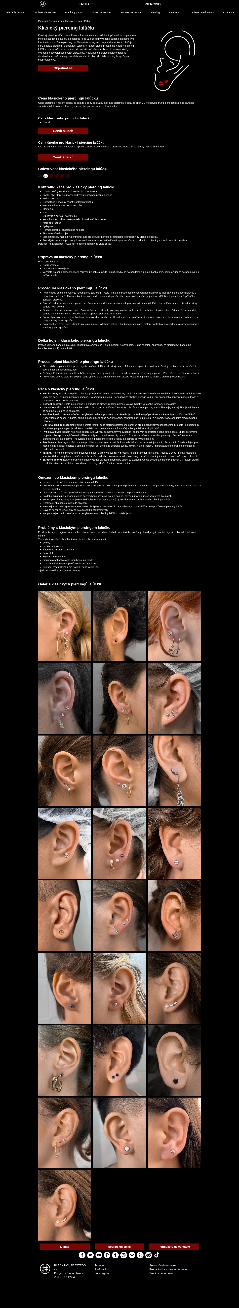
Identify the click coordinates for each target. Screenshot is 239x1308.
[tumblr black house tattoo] (115, 1255)
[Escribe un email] (119, 1246)
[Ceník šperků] (63, 157)
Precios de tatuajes (161, 1273)
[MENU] (43, 4)
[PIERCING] (153, 4)
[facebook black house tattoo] (82, 1255)
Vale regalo (102, 1273)
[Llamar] (65, 1246)
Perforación (102, 1269)
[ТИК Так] (157, 1255)
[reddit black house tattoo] (148, 1255)
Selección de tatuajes (162, 1265)
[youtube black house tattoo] (98, 1255)
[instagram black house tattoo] (123, 1255)
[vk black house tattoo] (132, 1255)
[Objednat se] (63, 68)
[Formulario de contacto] (174, 1246)
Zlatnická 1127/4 (64, 1277)
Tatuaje (99, 1265)
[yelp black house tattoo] (140, 1255)
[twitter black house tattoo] (90, 1255)
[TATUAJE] (86, 4)
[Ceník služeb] (63, 131)
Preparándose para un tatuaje (168, 1269)
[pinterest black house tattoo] (107, 1255)
